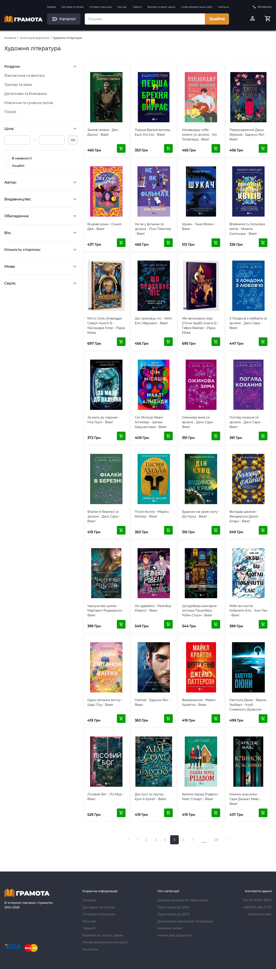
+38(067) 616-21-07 (257, 907)
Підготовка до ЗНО (173, 907)
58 (216, 840)
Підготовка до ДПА (173, 914)
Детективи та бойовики (25, 94)
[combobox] (145, 19)
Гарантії (137, 7)
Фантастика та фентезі (24, 76)
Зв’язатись (262, 7)
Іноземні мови (169, 928)
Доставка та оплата (73, 7)
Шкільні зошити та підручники (183, 900)
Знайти (217, 18)
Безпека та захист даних (161, 7)
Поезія (10, 112)
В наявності (18, 158)
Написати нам (260, 914)
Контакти (223, 7)
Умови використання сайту (197, 7)
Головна (51, 7)
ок (73, 140)
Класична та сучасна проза (28, 103)
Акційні (14, 165)
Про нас (122, 7)
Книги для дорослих (34, 37)
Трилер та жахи (18, 85)
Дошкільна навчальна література (185, 921)
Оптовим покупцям (100, 7)
